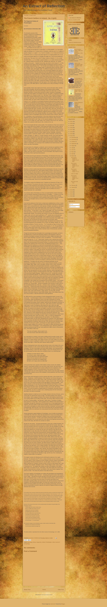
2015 (71, 133)
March (73, 155)
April (72, 153)
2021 (71, 121)
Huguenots (38, 542)
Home (44, 589)
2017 (71, 129)
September (74, 143)
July (72, 147)
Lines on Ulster (74, 173)
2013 (71, 189)
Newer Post (27, 589)
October (73, 141)
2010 (71, 196)
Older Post (61, 589)
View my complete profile (74, 19)
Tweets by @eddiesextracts (75, 42)
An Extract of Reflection (44, 6)
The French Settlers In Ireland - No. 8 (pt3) (75, 159)
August (73, 145)
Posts (71, 204)
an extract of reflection (75, 17)
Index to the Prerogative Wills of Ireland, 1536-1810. (78, 65)
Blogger (63, 604)
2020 (71, 123)
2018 (71, 127)
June (72, 149)
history (34, 542)
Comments (72, 206)
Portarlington (49, 542)
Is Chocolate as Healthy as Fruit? (79, 79)
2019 (71, 125)
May (72, 151)
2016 (71, 131)
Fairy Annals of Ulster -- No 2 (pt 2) (78, 91)
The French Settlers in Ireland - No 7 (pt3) (75, 177)
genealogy (30, 542)
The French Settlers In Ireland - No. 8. (75, 170)
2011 (71, 194)
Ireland (43, 542)
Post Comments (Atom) (47, 594)
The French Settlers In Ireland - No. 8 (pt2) (75, 165)
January (73, 187)
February (73, 185)
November (73, 139)
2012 (71, 192)
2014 (71, 135)
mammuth (52, 604)
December (73, 137)
